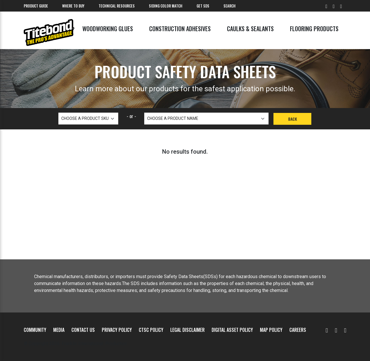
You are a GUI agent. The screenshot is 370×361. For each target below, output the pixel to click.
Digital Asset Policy (232, 329)
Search (229, 6)
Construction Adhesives (180, 28)
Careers (297, 329)
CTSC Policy (151, 329)
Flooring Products (314, 28)
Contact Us (83, 329)
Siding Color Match (165, 6)
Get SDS (203, 6)
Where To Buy (73, 6)
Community (35, 329)
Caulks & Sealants (250, 28)
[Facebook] (336, 329)
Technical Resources (117, 6)
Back (292, 119)
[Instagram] (345, 329)
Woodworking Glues (107, 28)
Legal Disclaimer (187, 329)
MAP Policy (271, 329)
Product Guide (36, 6)
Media (58, 329)
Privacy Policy (117, 329)
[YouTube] (327, 329)
